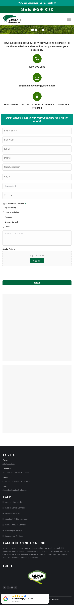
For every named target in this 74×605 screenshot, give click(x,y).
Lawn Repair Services (13, 530)
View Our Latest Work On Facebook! (36, 3)
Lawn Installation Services (15, 525)
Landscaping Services (14, 536)
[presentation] (15, 272)
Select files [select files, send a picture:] (37, 260)
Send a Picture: (9, 249)
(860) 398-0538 (9, 464)
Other (7, 227)
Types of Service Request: (14, 204)
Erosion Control (11, 222)
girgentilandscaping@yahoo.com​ (15, 490)
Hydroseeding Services (14, 502)
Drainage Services (12, 514)
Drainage (8, 217)
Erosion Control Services (15, 508)
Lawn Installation (12, 212)
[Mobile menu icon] (69, 19)
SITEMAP (55, 599)
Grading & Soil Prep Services (16, 519)
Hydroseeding (10, 207)
